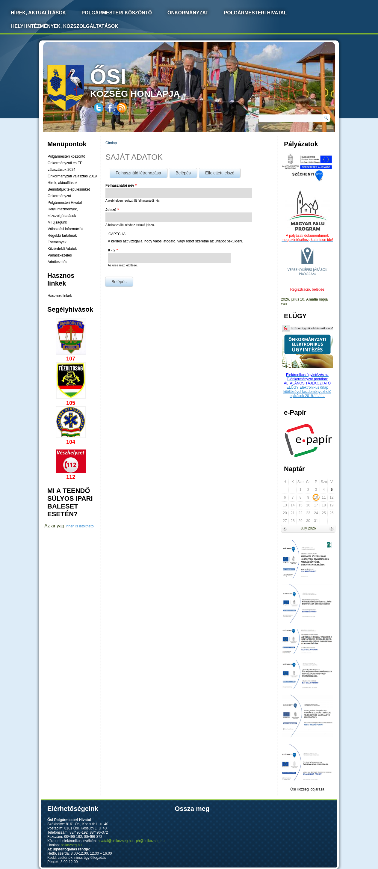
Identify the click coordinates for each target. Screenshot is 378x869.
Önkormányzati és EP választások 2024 (65, 166)
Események (57, 242)
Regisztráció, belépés (307, 289)
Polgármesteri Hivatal (255, 12)
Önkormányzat (187, 12)
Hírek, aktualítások (62, 183)
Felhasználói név (121, 185)
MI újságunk (57, 222)
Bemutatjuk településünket (69, 189)
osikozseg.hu (71, 845)
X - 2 (113, 250)
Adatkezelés (57, 262)
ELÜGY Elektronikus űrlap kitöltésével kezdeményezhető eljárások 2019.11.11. (307, 391)
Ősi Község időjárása (307, 789)
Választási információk (65, 229)
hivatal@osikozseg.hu (115, 841)
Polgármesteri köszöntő (116, 12)
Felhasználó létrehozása (138, 173)
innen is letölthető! (80, 526)
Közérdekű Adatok (62, 249)
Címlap (111, 143)
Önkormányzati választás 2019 (72, 176)
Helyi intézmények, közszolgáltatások (64, 26)
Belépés (186, 171)
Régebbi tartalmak (62, 235)
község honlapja (149, 82)
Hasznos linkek (60, 296)
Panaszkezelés (60, 255)
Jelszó (112, 210)
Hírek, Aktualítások (38, 12)
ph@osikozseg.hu (150, 841)
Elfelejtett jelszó (219, 173)
